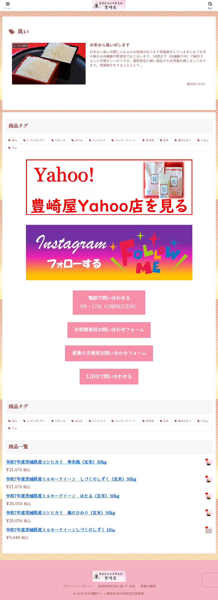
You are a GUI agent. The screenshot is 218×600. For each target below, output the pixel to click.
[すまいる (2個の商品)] (59, 140)
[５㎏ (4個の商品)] (109, 148)
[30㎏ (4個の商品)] (13, 140)
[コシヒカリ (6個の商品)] (98, 140)
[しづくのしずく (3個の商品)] (35, 140)
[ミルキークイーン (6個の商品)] (124, 140)
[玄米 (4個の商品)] (165, 140)
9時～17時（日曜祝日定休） (109, 302)
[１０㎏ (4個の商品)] (203, 140)
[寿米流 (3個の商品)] (148, 140)
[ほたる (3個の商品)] (77, 140)
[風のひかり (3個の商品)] (183, 140)
